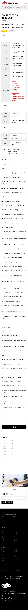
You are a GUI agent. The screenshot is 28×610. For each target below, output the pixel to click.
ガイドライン (15, 91)
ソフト (4, 456)
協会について (4, 566)
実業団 (4, 454)
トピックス (3, 512)
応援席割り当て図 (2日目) (18, 98)
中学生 (4, 448)
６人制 (4, 443)
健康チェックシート (16, 85)
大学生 (4, 451)
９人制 (11, 441)
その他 (11, 443)
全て (4, 441)
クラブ (11, 454)
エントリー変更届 (16, 87)
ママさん (11, 451)
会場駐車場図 (15, 89)
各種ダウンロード (5, 570)
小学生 (11, 446)
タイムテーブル (15, 93)
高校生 (11, 448)
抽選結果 (14, 95)
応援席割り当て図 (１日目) (18, 96)
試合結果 (14, 100)
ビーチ (11, 456)
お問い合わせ (17, 570)
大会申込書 (14, 83)
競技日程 (3, 527)
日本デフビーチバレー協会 (7, 514)
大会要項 (14, 81)
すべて (2, 530)
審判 (4, 446)
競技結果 (3, 547)
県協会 (14, 514)
